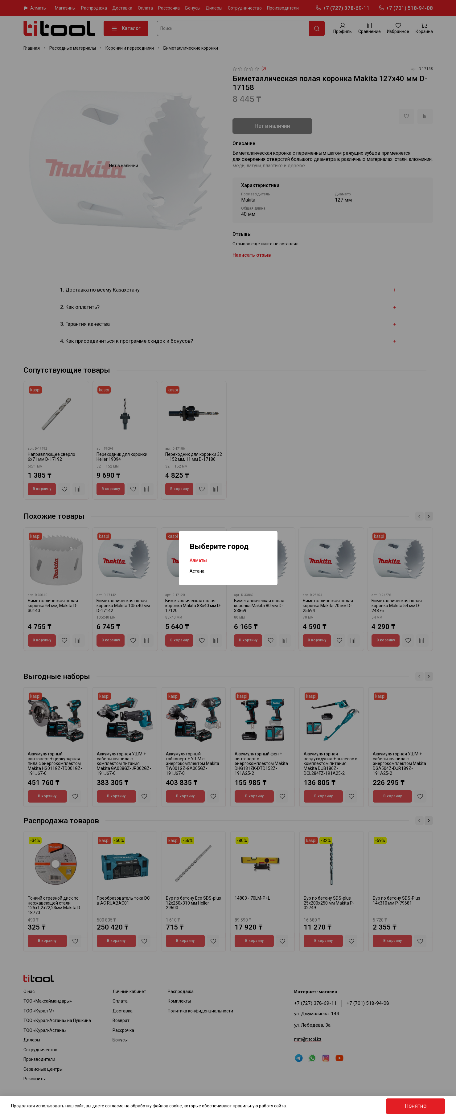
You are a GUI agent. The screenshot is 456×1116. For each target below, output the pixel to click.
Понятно (415, 1106)
